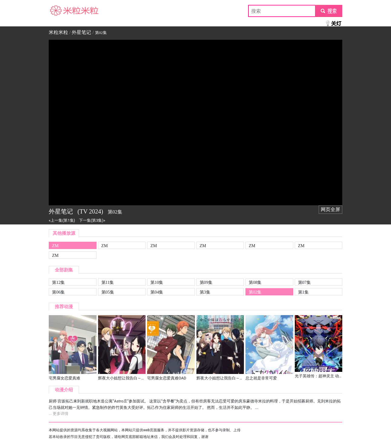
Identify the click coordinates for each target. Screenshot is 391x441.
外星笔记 (81, 32)
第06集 (58, 292)
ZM (55, 245)
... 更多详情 (58, 413)
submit (328, 11)
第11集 (107, 282)
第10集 (156, 282)
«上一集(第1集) (62, 220)
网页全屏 (330, 209)
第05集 (107, 292)
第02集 (255, 292)
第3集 (205, 292)
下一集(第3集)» (92, 220)
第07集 (304, 282)
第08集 (255, 282)
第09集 (206, 282)
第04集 (156, 292)
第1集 (303, 292)
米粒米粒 (58, 11)
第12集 (58, 282)
